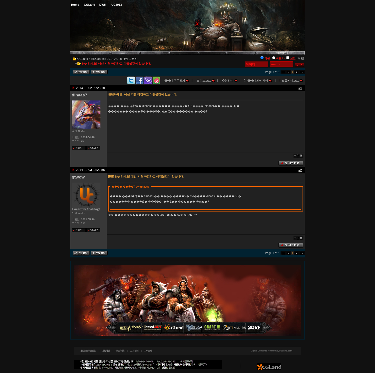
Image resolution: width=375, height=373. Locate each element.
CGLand (82, 59)
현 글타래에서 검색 (257, 80)
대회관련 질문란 (126, 59)
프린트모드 (206, 80)
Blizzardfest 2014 (102, 59)
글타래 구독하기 (176, 80)
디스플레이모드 (291, 80)
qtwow (78, 177)
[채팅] (300, 58)
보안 (293, 58)
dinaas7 (79, 95)
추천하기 (229, 80)
